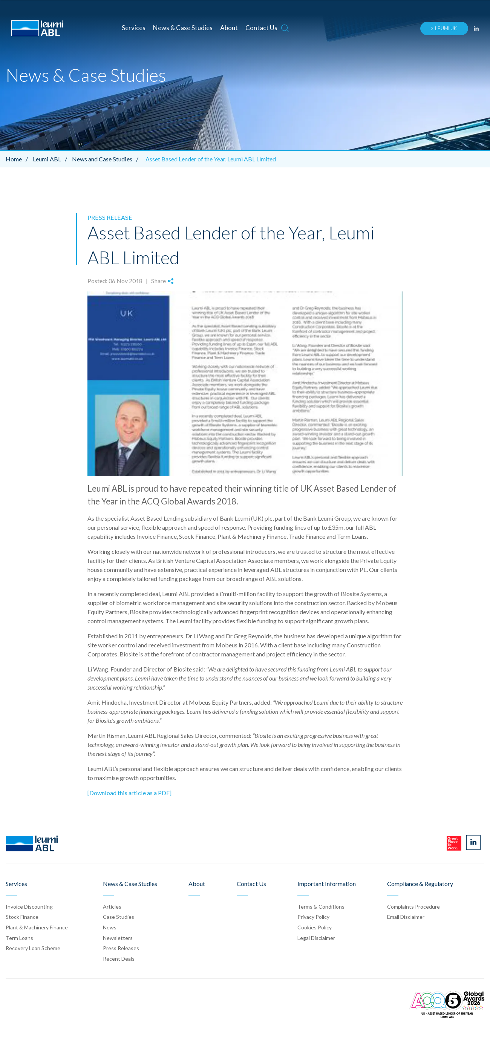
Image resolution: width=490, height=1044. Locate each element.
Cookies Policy (314, 927)
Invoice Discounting (29, 906)
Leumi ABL (51, 159)
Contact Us (261, 28)
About (229, 28)
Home (19, 159)
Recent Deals (119, 958)
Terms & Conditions (321, 906)
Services (133, 28)
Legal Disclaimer (316, 937)
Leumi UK (443, 28)
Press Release (108, 217)
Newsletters (118, 937)
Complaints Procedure (413, 906)
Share (162, 280)
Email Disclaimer (405, 917)
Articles (112, 906)
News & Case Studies (183, 28)
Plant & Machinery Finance (37, 927)
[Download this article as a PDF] (128, 792)
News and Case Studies (106, 159)
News (109, 927)
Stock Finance (22, 917)
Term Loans (19, 937)
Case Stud (118, 917)
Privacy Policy (313, 917)
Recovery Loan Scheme (33, 947)
